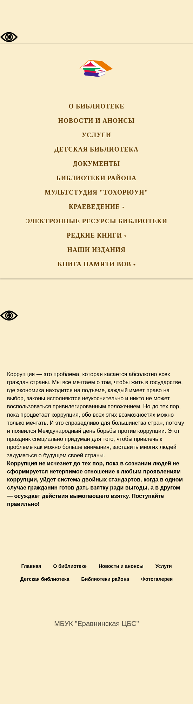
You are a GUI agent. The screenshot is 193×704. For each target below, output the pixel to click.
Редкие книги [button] (94, 235)
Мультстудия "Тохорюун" (96, 192)
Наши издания (96, 249)
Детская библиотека (96, 149)
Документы (96, 163)
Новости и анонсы (96, 120)
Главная (31, 566)
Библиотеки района (96, 178)
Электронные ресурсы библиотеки (96, 221)
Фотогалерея (157, 579)
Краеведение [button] (94, 206)
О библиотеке (96, 106)
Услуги (96, 135)
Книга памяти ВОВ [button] (94, 264)
